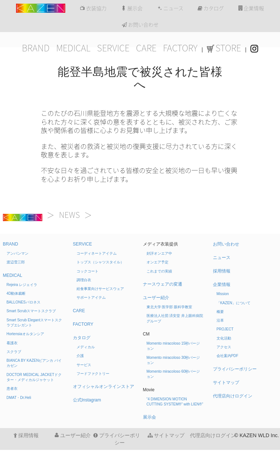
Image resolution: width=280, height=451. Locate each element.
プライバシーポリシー (235, 369)
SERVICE (113, 48)
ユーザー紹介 (156, 297)
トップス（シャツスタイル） (100, 262)
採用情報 (221, 271)
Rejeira (22, 285)
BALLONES (23, 302)
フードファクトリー (93, 374)
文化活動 (224, 338)
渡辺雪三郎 (16, 262)
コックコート (87, 271)
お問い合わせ (140, 24)
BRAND (36, 48)
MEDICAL (73, 48)
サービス (84, 365)
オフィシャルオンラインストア (103, 386)
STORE (224, 48)
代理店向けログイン (232, 396)
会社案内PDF (227, 356)
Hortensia (25, 334)
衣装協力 (93, 8)
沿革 (220, 320)
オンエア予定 (157, 262)
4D (16, 293)
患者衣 (12, 389)
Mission (223, 294)
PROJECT (225, 329)
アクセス (224, 347)
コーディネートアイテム (97, 253)
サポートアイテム (91, 297)
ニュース (170, 8)
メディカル (86, 347)
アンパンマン (17, 253)
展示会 (132, 8)
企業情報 (251, 8)
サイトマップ (226, 382)
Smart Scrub (31, 311)
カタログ (211, 8)
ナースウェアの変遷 (162, 284)
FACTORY (180, 48)
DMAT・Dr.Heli (19, 398)
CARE (146, 48)
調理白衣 (84, 280)
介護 (80, 356)
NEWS (69, 215)
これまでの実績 (159, 271)
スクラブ (14, 352)
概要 (220, 312)
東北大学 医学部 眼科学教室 (169, 307)
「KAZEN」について (233, 303)
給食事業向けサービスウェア (100, 289)
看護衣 (12, 343)
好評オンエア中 (159, 253)
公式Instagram (87, 400)
